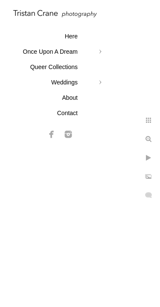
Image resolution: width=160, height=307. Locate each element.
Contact (67, 113)
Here (71, 36)
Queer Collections (54, 67)
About (70, 97)
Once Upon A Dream (50, 51)
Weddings (64, 82)
